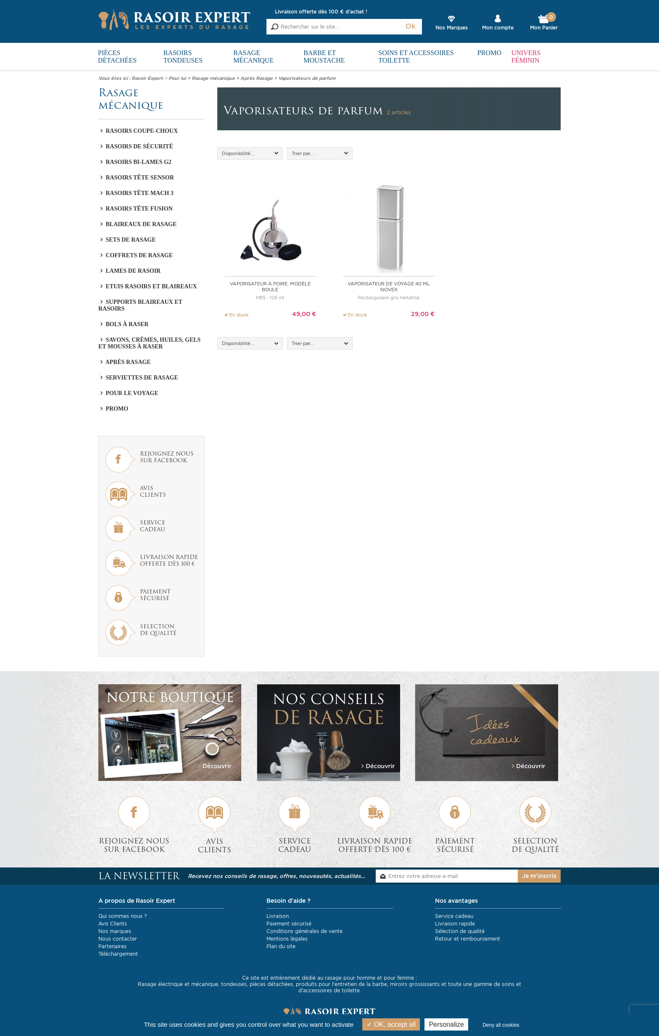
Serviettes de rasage (138, 377)
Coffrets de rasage (135, 255)
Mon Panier (544, 23)
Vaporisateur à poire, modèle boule (270, 287)
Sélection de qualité (460, 931)
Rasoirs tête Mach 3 (136, 193)
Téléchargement (118, 954)
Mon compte (498, 27)
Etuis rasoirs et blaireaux (147, 286)
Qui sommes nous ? (122, 916)
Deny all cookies (500, 1025)
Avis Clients (112, 923)
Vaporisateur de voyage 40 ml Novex (389, 287)
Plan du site (280, 946)
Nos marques (114, 931)
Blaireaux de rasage (137, 224)
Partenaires (112, 946)
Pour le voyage (128, 393)
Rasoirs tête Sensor (136, 177)
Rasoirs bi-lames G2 (134, 162)
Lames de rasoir (129, 271)
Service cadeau (454, 916)
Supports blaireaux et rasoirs (140, 305)
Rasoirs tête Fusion (135, 209)
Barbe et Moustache (324, 56)
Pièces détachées (117, 56)
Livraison (277, 916)
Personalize (446, 1024)
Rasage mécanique (253, 56)
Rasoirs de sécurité (135, 146)
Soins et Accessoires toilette (415, 56)
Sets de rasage (127, 240)
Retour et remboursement (467, 939)
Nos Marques (451, 27)
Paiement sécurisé (288, 923)
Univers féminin (525, 56)
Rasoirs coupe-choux (138, 131)
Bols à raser (123, 324)
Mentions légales (287, 939)
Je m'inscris (539, 876)
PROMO (489, 52)
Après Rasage (124, 362)
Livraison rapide (455, 923)
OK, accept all (391, 1024)
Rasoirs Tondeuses (183, 56)
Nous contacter (117, 939)
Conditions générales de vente (304, 931)
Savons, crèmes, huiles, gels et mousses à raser (149, 343)
